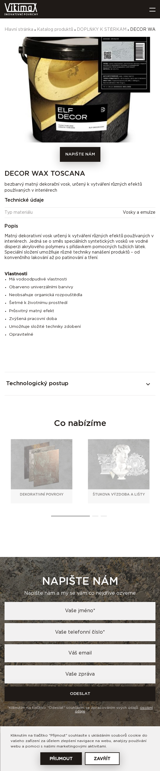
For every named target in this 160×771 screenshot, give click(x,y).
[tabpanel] (41, 471)
